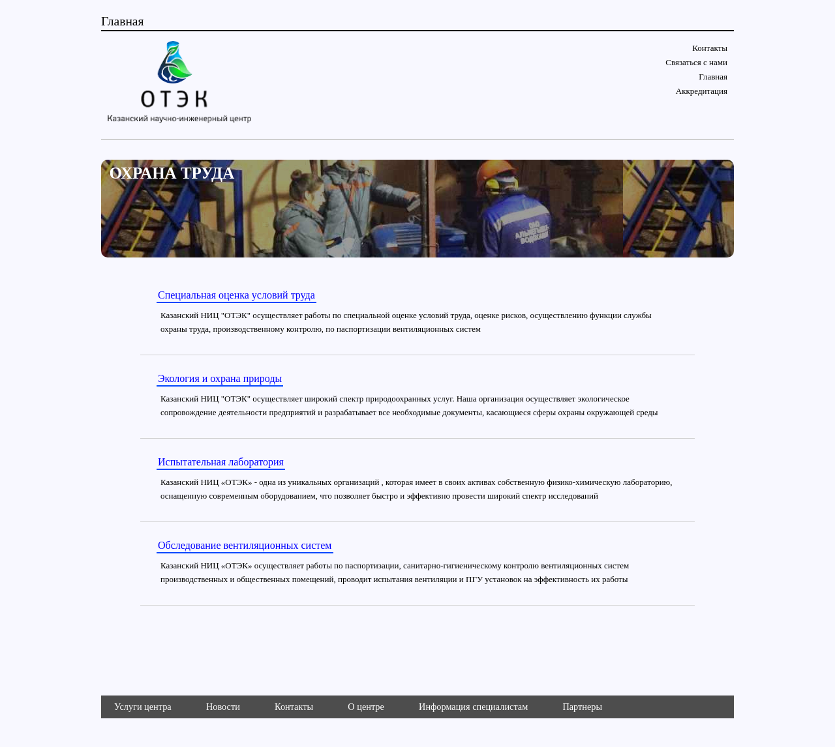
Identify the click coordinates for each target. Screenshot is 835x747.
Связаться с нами (696, 62)
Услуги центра (143, 706)
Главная (713, 76)
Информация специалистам (473, 706)
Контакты (709, 48)
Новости (223, 706)
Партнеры (582, 706)
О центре (366, 706)
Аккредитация (701, 91)
